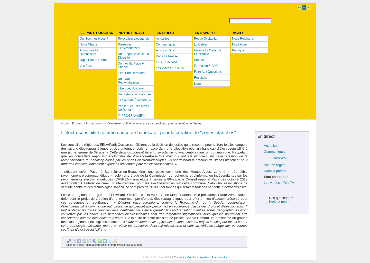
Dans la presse (275, 171)
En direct (77, 123)
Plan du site (219, 257)
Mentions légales (198, 257)
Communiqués (274, 151)
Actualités (271, 146)
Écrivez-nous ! (279, 202)
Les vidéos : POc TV (279, 183)
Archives (279, 158)
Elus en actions (95, 123)
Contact (179, 257)
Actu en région (274, 165)
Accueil (64, 123)
